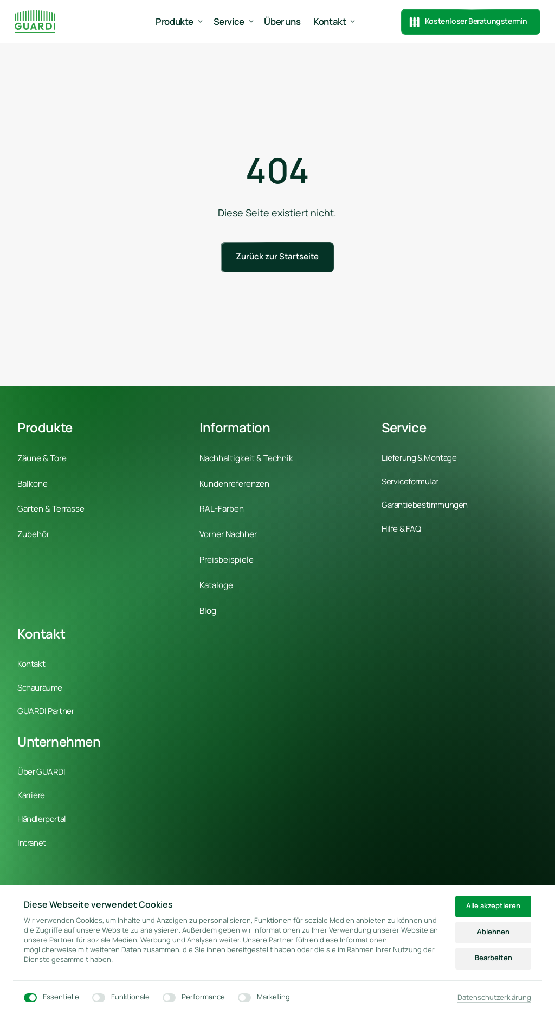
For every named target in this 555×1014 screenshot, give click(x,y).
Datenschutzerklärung (494, 997)
